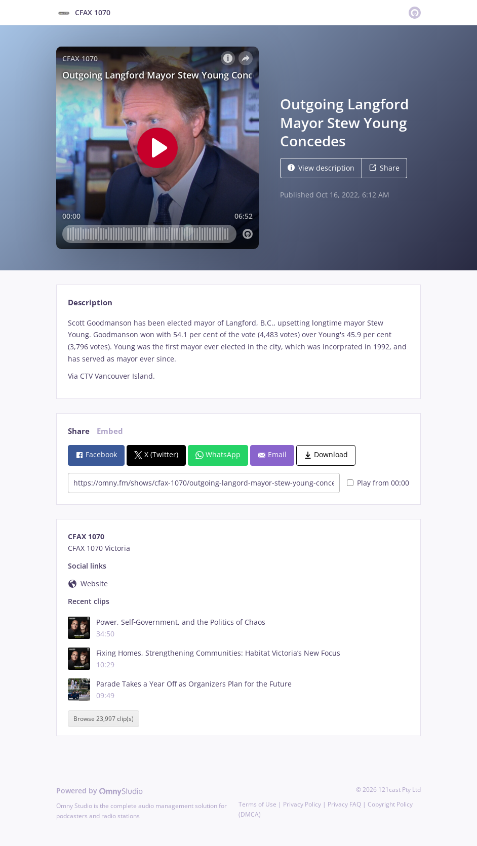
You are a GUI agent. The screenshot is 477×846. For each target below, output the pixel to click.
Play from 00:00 (378, 483)
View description (321, 168)
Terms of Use (257, 804)
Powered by (99, 790)
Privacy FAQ (344, 804)
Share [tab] (79, 431)
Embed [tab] (110, 431)
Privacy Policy (302, 804)
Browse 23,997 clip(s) (103, 718)
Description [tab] (90, 302)
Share (384, 168)
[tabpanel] (238, 349)
